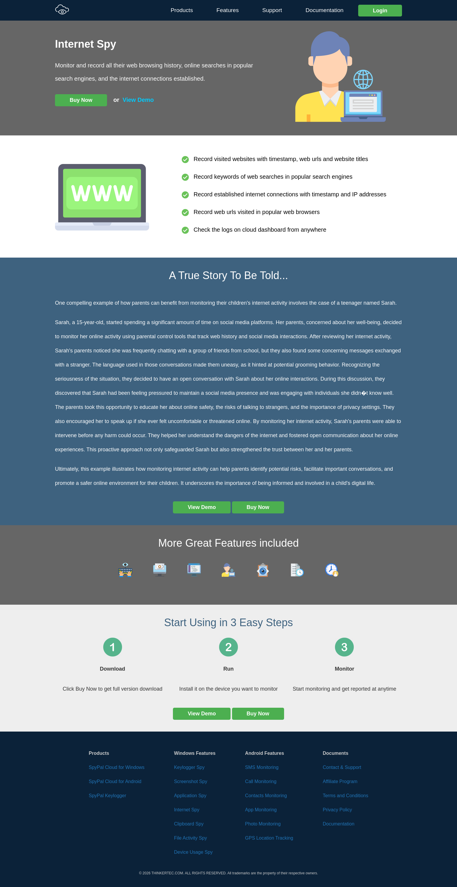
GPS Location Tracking (269, 837)
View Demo (138, 100)
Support (272, 10)
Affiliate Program (340, 781)
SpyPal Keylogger (107, 795)
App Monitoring (261, 809)
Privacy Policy (337, 809)
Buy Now (81, 100)
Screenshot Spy (190, 781)
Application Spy (190, 795)
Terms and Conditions (345, 795)
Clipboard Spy (189, 823)
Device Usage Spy (193, 852)
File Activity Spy (190, 837)
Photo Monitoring (263, 823)
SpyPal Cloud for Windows (116, 767)
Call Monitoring (260, 781)
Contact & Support (342, 767)
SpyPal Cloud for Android (115, 781)
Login (380, 11)
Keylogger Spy (189, 767)
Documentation (324, 10)
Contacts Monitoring (266, 795)
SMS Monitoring (261, 767)
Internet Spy (186, 809)
